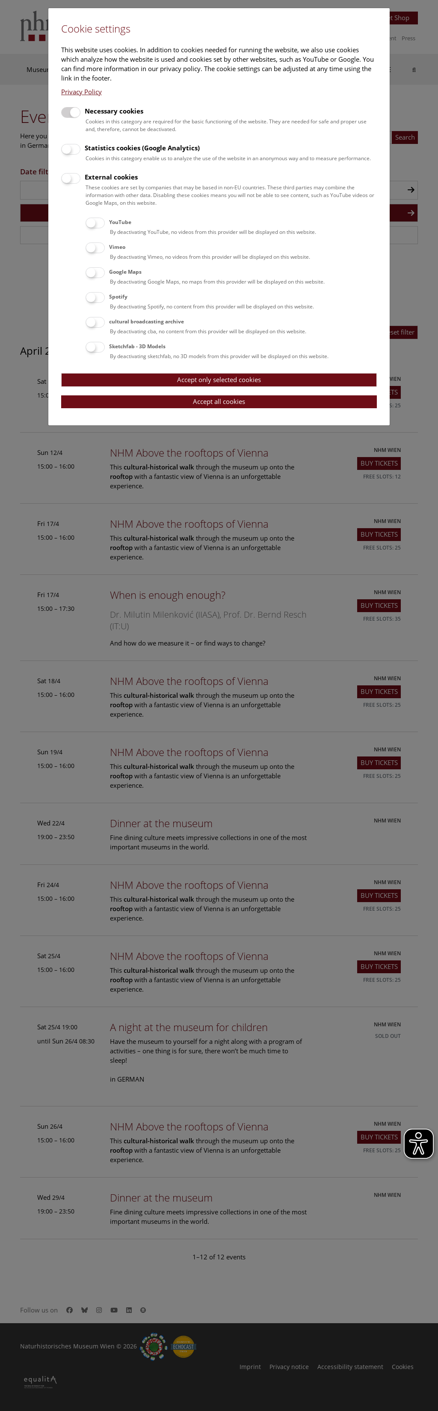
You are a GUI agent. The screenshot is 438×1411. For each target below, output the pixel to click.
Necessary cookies (114, 111)
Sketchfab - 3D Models (137, 346)
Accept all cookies (219, 401)
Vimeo (117, 247)
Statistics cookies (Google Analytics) (142, 147)
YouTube (120, 222)
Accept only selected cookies (219, 379)
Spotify (118, 296)
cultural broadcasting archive (146, 321)
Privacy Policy (81, 91)
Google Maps (125, 271)
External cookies (111, 177)
